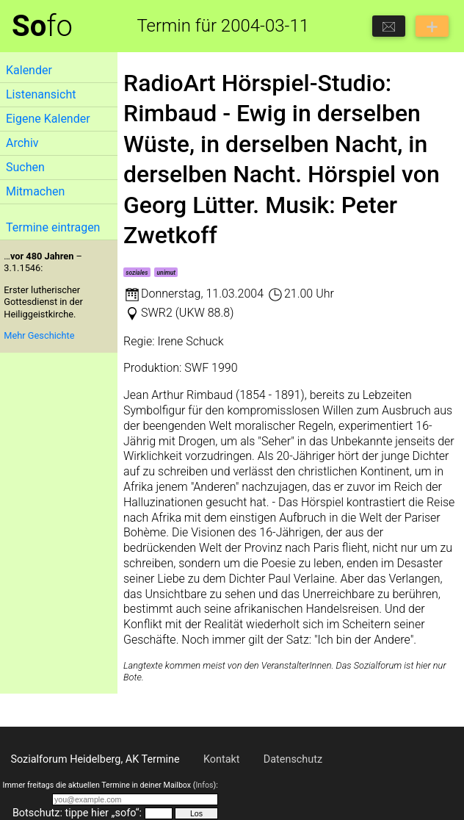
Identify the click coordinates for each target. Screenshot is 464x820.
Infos (204, 785)
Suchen (25, 167)
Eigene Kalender (48, 119)
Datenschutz (293, 759)
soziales (137, 272)
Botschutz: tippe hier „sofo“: (77, 813)
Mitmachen (35, 191)
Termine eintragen (53, 227)
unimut (166, 272)
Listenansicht (41, 94)
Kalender (29, 70)
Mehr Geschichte (39, 335)
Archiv (22, 143)
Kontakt (221, 759)
